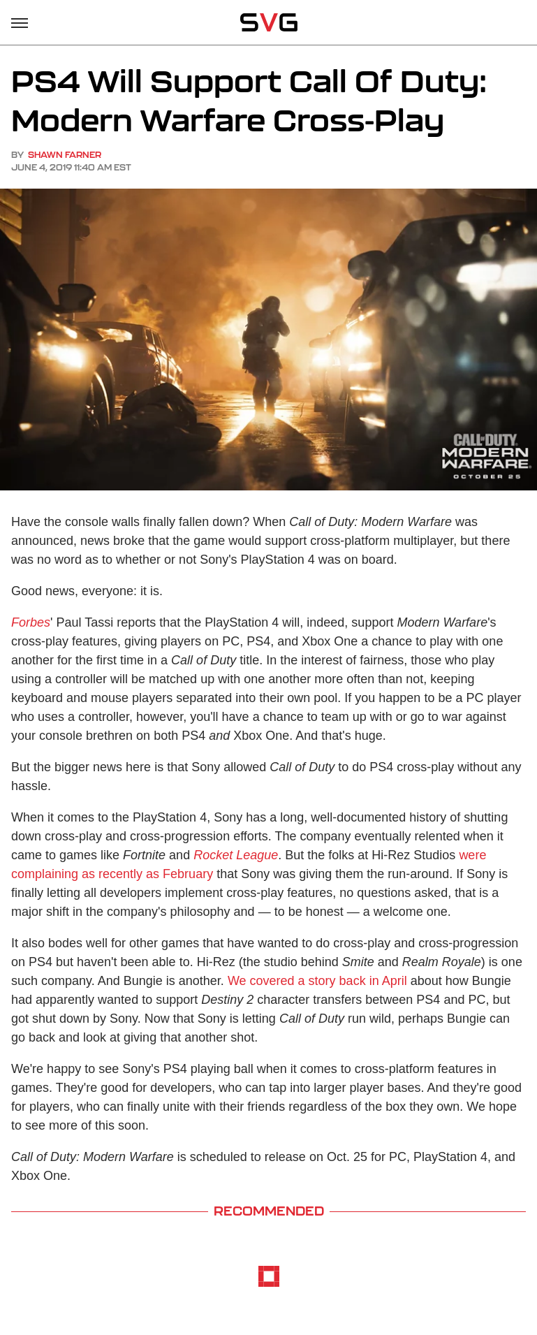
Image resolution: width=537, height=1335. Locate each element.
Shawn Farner (64, 154)
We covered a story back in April (317, 981)
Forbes (30, 622)
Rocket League (235, 855)
